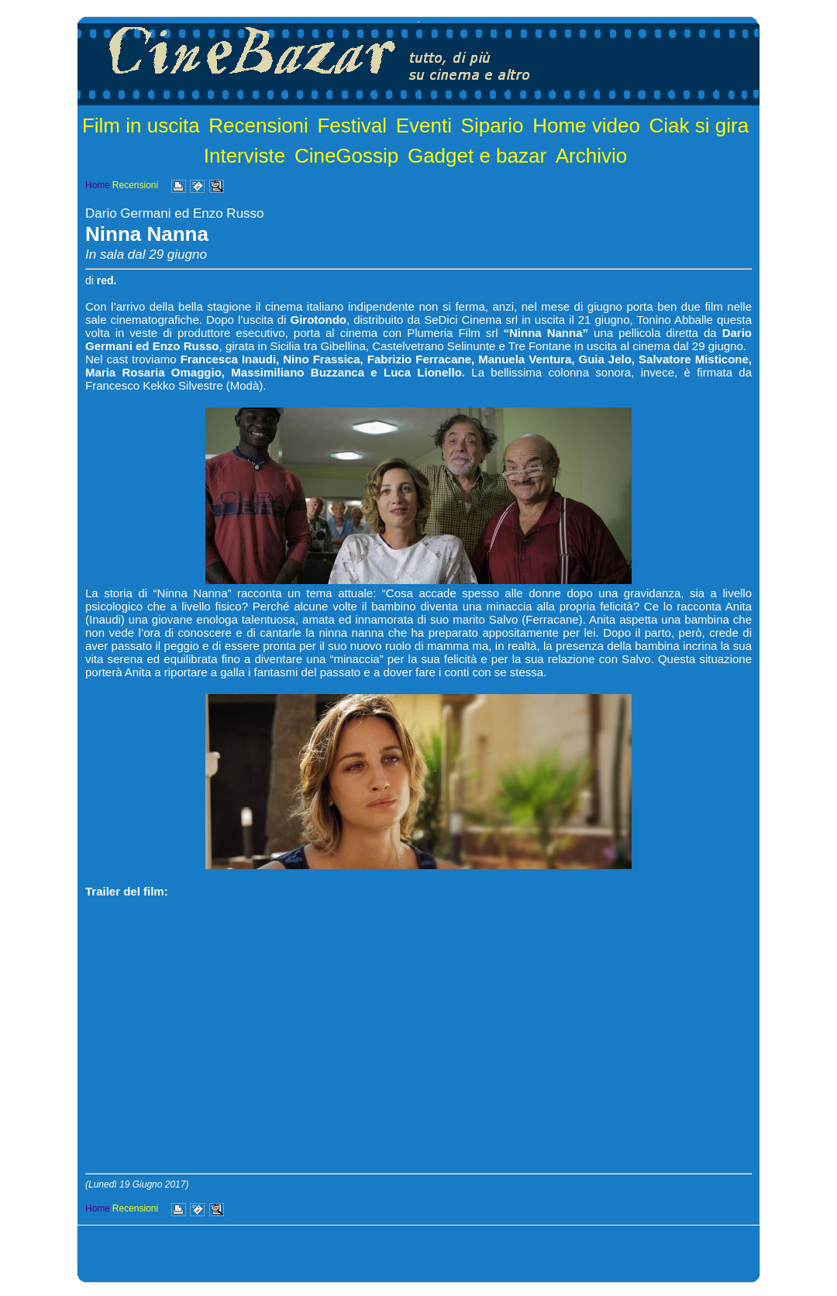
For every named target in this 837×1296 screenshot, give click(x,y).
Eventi (424, 125)
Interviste (245, 155)
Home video (586, 125)
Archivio (591, 155)
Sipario (492, 125)
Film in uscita (141, 125)
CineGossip (346, 155)
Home (97, 185)
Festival (352, 125)
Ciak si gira (699, 125)
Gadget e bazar (477, 155)
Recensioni (258, 125)
